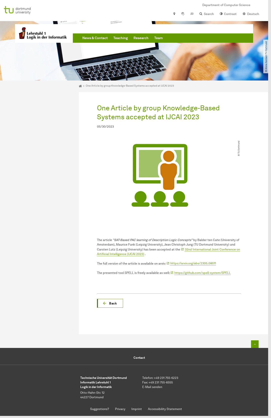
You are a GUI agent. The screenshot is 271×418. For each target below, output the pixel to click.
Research (141, 38)
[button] (110, 303)
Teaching (120, 38)
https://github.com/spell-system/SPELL (202, 273)
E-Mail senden (152, 387)
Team (158, 38)
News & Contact (95, 38)
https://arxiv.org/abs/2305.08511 (193, 263)
